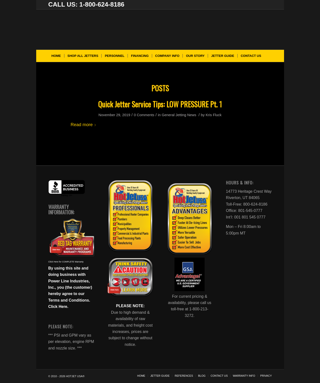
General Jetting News (179, 115)
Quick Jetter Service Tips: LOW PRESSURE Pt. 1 (160, 104)
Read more (84, 124)
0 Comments (144, 115)
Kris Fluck (213, 115)
